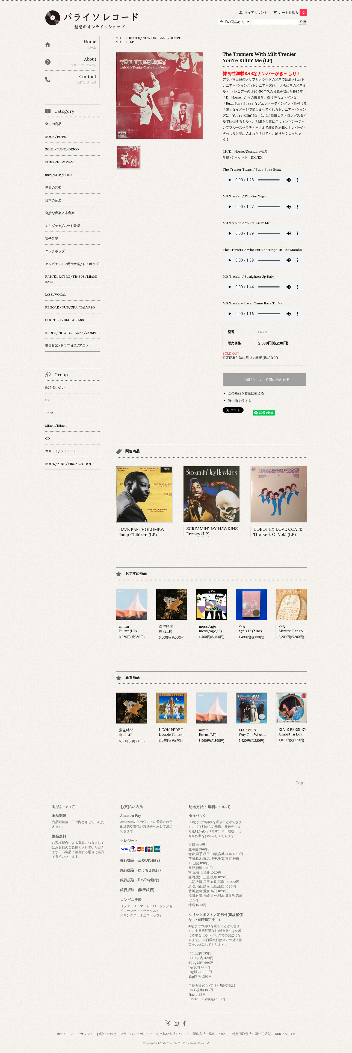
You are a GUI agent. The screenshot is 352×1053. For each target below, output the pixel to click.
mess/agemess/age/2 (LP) (213, 628)
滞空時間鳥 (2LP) (166, 629)
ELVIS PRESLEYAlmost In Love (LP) (295, 732)
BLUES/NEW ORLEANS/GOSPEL (156, 38)
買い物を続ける (239, 401)
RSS (278, 1034)
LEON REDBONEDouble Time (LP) (174, 732)
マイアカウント (255, 12)
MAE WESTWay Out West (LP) (255, 732)
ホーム (62, 1034)
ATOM (290, 1034)
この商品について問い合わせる (265, 380)
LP (132, 42)
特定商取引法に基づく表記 (251, 1034)
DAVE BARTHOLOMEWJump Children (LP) (142, 532)
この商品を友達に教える (246, 393)
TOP (119, 38)
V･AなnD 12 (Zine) (250, 628)
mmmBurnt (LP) (128, 628)
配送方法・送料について (211, 1034)
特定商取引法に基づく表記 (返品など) (250, 357)
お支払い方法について (172, 1034)
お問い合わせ (106, 1034)
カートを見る (293, 12)
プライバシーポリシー (136, 1034)
